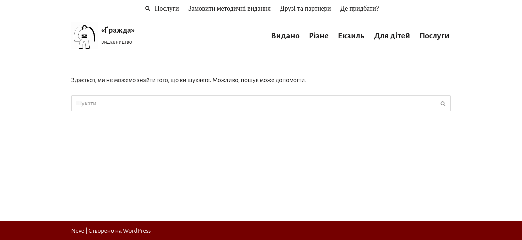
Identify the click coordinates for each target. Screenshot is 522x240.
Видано (285, 35)
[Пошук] (147, 8)
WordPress (137, 230)
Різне (319, 35)
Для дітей (392, 35)
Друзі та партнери (305, 8)
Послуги (167, 8)
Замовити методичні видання (229, 8)
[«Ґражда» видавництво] (103, 35)
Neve (77, 230)
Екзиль (351, 35)
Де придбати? (359, 8)
